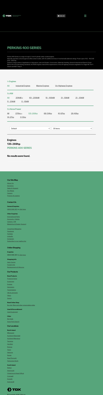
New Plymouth (12, 358)
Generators (10, 287)
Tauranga (10, 341)
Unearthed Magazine (14, 229)
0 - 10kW (25, 101)
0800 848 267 (12, 209)
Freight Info (11, 265)
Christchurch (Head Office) (15, 373)
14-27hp (10, 117)
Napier (9, 355)
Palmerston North (12, 361)
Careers (9, 193)
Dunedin (9, 379)
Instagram (10, 239)
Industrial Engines (23, 86)
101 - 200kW (34, 98)
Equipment (10, 281)
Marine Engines (42, 86)
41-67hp (61, 113)
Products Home (12, 278)
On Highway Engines (63, 86)
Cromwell (10, 376)
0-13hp (23, 117)
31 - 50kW (65, 98)
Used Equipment (12, 312)
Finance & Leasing (13, 196)
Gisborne (10, 352)
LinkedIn (10, 236)
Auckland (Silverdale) (13, 336)
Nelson (9, 368)
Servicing (10, 186)
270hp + (18, 113)
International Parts (13, 217)
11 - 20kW (11, 101)
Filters (9, 295)
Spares (9, 298)
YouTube (10, 234)
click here (22, 209)
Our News (10, 191)
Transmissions (11, 290)
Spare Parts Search (13, 321)
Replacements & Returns (15, 267)
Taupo (9, 350)
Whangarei (10, 333)
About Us (10, 183)
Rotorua (9, 347)
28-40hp (74, 113)
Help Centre (11, 262)
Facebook (10, 231)
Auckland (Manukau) (13, 338)
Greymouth (10, 370)
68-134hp (48, 113)
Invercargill (10, 382)
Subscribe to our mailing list (16, 241)
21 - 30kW (80, 98)
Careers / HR (11, 221)
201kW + (19, 98)
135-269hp (33, 113)
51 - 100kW (50, 98)
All (8, 86)
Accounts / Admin (13, 219)
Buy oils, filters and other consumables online (21, 305)
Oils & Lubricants (12, 293)
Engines (9, 284)
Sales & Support (12, 188)
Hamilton (10, 344)
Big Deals (10, 319)
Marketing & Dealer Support (16, 224)
